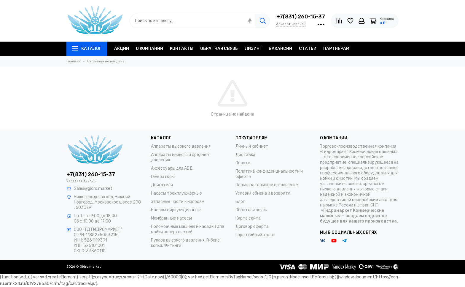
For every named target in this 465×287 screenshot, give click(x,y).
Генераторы (163, 176)
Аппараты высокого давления (181, 146)
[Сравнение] (339, 21)
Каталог (86, 48)
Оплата (242, 162)
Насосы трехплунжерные (176, 193)
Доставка (245, 154)
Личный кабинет (251, 146)
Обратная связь (251, 209)
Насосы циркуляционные (176, 209)
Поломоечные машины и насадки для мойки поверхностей (187, 229)
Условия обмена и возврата (262, 193)
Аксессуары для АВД (172, 168)
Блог (240, 201)
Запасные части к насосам (177, 201)
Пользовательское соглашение (266, 184)
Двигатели (162, 184)
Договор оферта (252, 226)
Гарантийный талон (255, 234)
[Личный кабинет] (361, 21)
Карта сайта (248, 218)
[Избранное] (350, 21)
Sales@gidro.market (93, 188)
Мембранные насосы (171, 218)
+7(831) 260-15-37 (300, 16)
